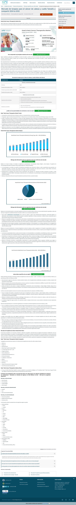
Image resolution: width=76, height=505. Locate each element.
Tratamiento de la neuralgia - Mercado (11, 474)
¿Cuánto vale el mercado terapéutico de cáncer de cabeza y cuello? (29, 453)
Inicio (2, 6)
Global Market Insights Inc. (7, 499)
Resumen (28, 18)
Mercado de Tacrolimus (35, 474)
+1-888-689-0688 (61, 485)
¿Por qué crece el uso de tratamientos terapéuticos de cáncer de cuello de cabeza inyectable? (29, 463)
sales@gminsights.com (61, 489)
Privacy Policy (45, 503)
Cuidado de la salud (8, 6)
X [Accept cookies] (49, 503)
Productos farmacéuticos (17, 6)
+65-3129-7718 (60, 487)
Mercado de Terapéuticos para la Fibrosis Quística (40, 472)
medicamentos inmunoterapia (13, 214)
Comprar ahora (66, 12)
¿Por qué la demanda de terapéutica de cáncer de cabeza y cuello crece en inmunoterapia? (29, 461)
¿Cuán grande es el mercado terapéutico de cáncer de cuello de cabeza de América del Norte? (29, 466)
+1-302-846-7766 (60, 486)
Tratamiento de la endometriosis (10, 472)
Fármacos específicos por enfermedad (31, 6)
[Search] (74, 3)
